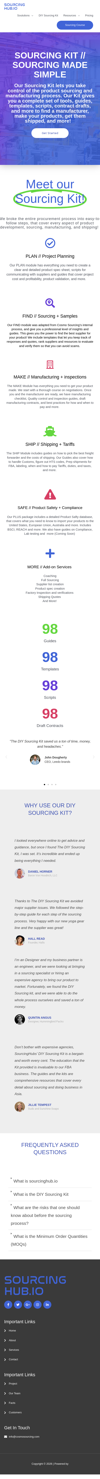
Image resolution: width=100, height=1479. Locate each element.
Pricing (89, 15)
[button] (75, 25)
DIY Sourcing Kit (48, 15)
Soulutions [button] (23, 15)
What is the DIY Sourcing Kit (41, 1194)
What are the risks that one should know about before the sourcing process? (45, 1215)
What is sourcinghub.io (36, 1181)
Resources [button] (69, 15)
